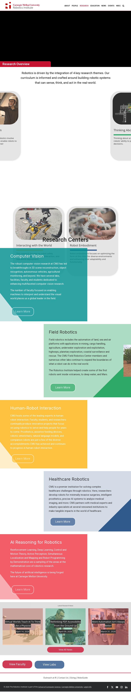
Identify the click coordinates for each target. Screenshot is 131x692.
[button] (123, 6)
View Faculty (17, 666)
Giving (73, 678)
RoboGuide (82, 678)
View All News (65, 649)
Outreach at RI (49, 678)
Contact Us (63, 678)
